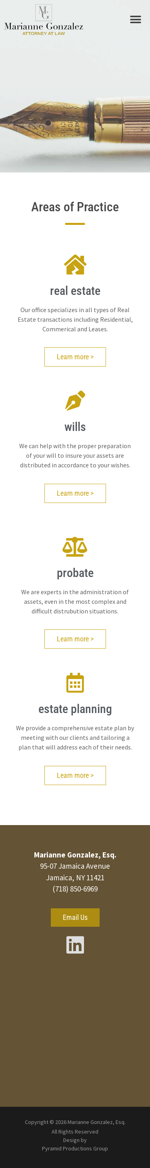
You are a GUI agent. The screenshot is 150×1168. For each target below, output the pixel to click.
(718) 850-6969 (75, 889)
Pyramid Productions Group (75, 1148)
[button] (135, 20)
